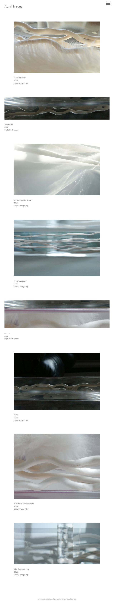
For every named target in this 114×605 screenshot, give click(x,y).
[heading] (13, 7)
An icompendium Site (68, 599)
